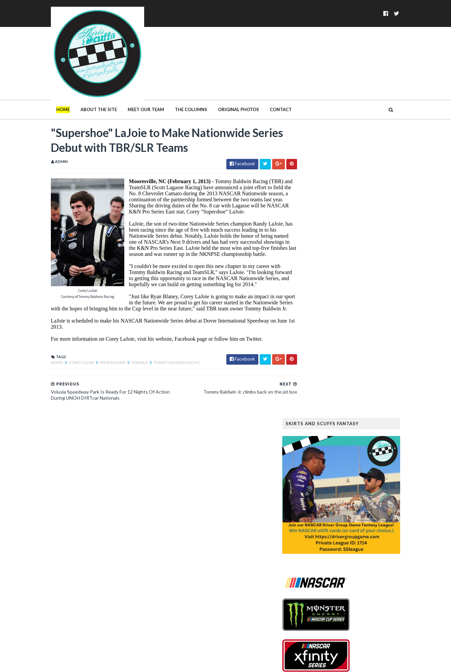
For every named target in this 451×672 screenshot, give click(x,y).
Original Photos (224, 83)
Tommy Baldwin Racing (163, 344)
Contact (267, 83)
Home (49, 83)
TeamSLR (126, 344)
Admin (43, 344)
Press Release (99, 344)
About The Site (85, 83)
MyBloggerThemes (146, 662)
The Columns (177, 83)
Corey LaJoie (68, 344)
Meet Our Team (132, 83)
